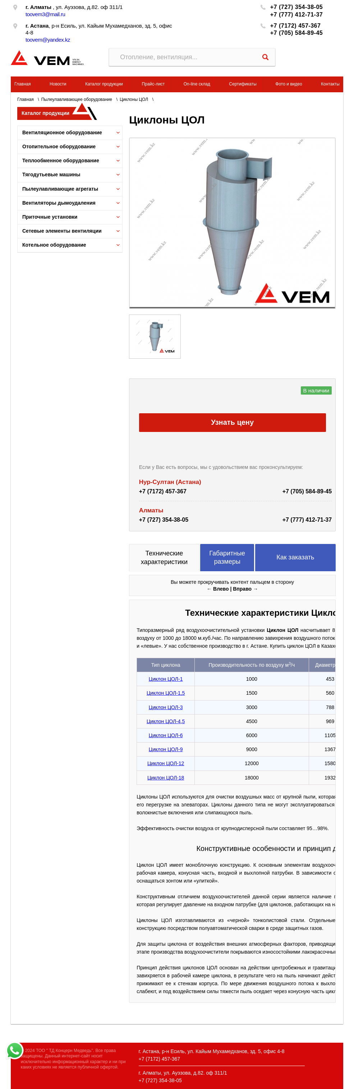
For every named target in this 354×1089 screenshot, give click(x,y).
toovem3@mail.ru (45, 14)
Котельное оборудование (54, 245)
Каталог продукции (104, 84)
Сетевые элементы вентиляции (62, 231)
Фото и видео (288, 84)
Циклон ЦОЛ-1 (166, 679)
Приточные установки (49, 217)
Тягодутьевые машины (51, 174)
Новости (58, 84)
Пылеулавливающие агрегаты (60, 189)
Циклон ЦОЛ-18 (165, 778)
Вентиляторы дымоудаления (59, 203)
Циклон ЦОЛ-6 (166, 735)
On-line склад (197, 84)
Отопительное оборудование (59, 146)
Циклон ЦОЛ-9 (166, 749)
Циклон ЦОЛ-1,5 (166, 693)
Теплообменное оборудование (60, 160)
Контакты (330, 84)
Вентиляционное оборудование (62, 132)
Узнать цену (232, 422)
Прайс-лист (153, 84)
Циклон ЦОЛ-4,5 (166, 721)
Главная (22, 84)
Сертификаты (243, 84)
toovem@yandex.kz (48, 40)
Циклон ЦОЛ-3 (166, 707)
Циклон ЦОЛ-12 (165, 763)
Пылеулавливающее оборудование (76, 99)
